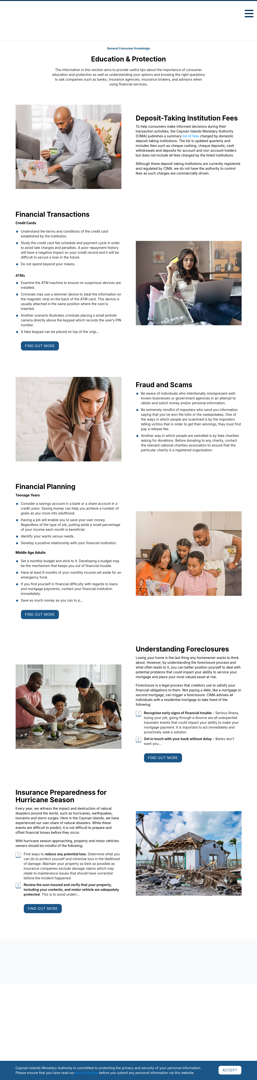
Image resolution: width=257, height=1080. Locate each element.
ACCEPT (229, 1070)
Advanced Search (227, 14)
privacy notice (86, 1073)
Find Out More (40, 346)
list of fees (190, 136)
